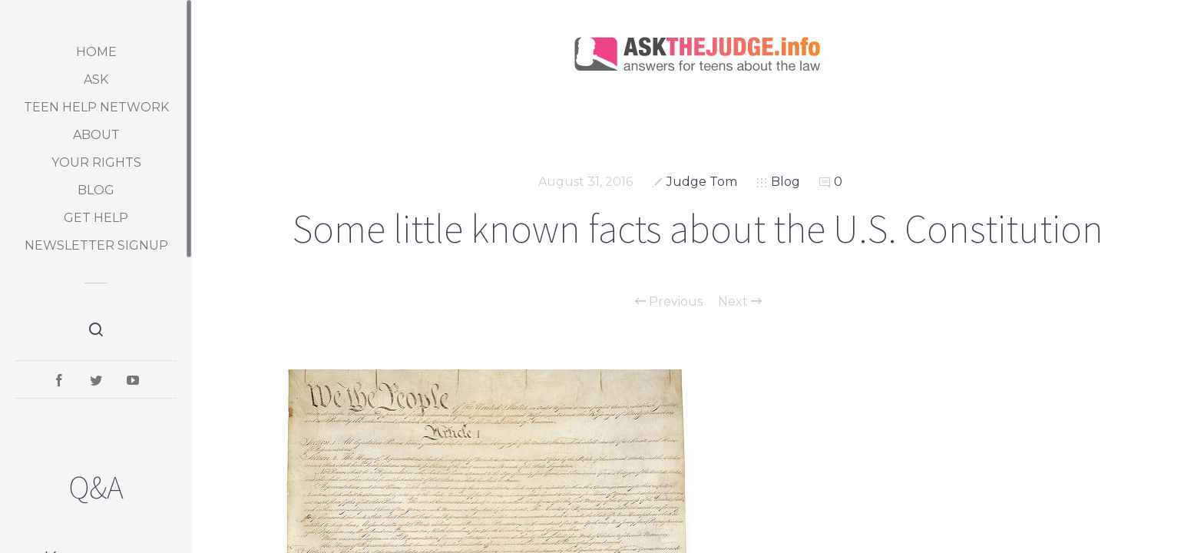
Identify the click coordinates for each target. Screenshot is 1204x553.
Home (96, 52)
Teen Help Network (96, 107)
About (96, 134)
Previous (669, 302)
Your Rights (96, 162)
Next (740, 302)
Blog (96, 190)
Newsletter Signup (96, 245)
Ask (96, 79)
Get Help (96, 217)
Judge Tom (701, 181)
